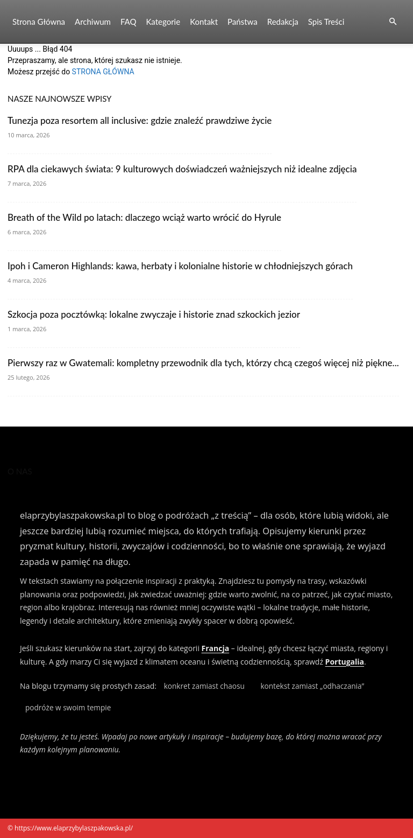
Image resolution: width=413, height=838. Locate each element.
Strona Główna (38, 21)
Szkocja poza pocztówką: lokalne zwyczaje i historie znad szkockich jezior (154, 314)
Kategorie (163, 21)
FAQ (128, 21)
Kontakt (204, 21)
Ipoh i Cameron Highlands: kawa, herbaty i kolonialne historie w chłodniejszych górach (180, 265)
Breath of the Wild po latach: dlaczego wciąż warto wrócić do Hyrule (144, 217)
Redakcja (282, 21)
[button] (392, 22)
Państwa (242, 21)
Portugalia (344, 662)
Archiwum (93, 21)
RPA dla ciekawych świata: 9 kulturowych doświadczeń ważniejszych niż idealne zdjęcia (182, 168)
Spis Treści (326, 21)
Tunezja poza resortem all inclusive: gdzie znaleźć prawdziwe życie (140, 120)
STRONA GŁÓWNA (103, 71)
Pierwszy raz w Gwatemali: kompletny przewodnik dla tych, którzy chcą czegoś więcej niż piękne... (203, 362)
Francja (216, 648)
